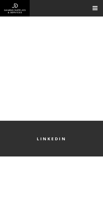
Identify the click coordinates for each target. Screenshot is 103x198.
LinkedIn (51, 138)
